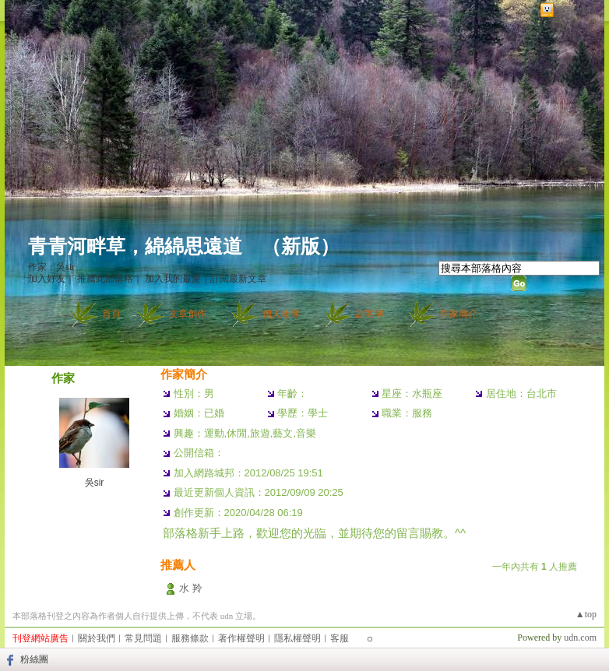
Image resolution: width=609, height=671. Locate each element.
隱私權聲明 (297, 638)
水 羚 (190, 588)
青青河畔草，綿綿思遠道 (135, 246)
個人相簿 (281, 313)
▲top (586, 614)
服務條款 (190, 638)
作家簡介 (458, 313)
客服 (339, 638)
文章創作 (187, 313)
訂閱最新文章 (238, 278)
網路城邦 (576, 10)
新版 (300, 246)
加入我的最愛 (173, 278)
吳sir (94, 482)
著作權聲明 (241, 638)
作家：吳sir (51, 267)
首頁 (111, 313)
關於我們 (96, 638)
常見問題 (143, 638)
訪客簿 (370, 313)
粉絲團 (34, 659)
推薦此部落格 (105, 278)
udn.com (580, 637)
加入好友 (46, 278)
